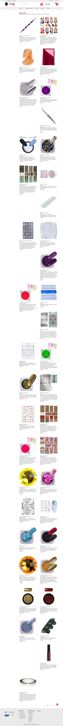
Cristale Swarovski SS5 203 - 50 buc (24, 575)
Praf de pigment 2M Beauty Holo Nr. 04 (46, 575)
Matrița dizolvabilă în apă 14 (44, 424)
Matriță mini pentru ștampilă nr (44, 329)
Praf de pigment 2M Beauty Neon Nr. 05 (25, 455)
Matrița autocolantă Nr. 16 (23, 361)
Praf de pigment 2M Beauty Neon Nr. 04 (25, 302)
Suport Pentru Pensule (43, 184)
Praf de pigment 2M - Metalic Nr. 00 (24, 97)
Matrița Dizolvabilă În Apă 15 (23, 184)
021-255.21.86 (11, 711)
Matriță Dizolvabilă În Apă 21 (44, 455)
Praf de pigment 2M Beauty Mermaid (45, 545)
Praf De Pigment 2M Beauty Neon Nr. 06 (46, 97)
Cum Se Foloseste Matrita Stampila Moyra (25, 240)
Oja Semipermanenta (29, 8)
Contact (30, 721)
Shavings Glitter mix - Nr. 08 (23, 545)
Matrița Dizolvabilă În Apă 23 (44, 35)
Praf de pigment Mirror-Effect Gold (24, 606)
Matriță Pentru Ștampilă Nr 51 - (44, 392)
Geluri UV (20, 8)
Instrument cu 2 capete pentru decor (24, 35)
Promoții (48, 8)
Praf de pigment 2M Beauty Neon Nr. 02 (46, 361)
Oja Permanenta (31, 715)
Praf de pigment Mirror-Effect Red (45, 606)
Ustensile (42, 8)
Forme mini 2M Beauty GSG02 (44, 240)
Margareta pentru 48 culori (44, 212)
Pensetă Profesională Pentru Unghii (45, 125)
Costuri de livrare (22, 715)
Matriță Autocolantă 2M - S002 (44, 516)
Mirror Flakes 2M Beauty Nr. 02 (24, 392)
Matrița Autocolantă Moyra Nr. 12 (24, 424)
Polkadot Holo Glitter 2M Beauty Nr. (45, 487)
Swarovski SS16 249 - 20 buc (23, 487)
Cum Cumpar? (21, 712)
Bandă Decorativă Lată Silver (23, 692)
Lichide (36, 8)
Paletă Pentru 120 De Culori (44, 302)
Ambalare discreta (22, 716)
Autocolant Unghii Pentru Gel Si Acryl (24, 516)
